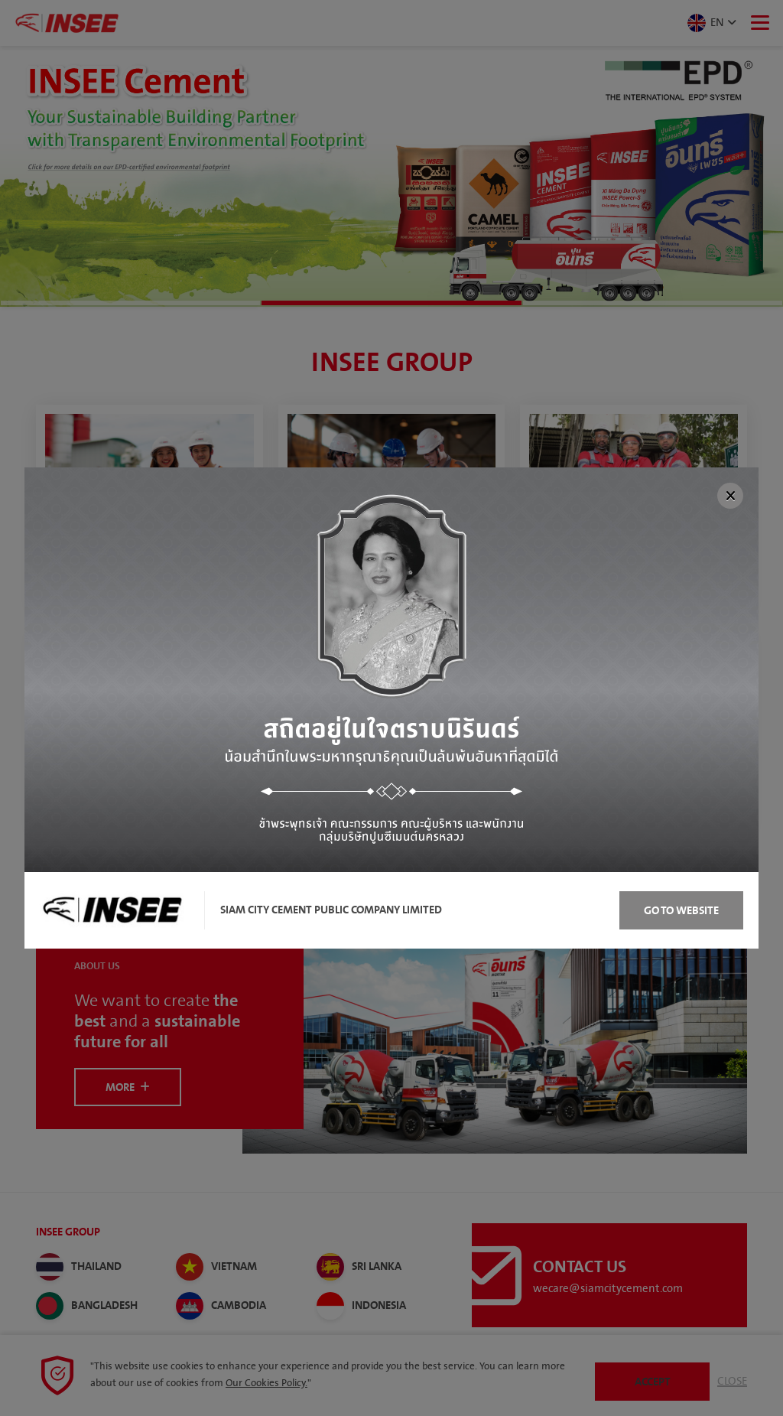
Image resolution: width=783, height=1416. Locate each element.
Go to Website (681, 911)
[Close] (730, 496)
